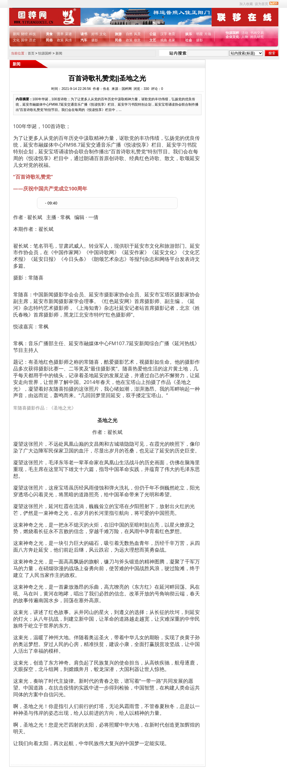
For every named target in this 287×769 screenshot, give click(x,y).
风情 (68, 40)
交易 (260, 33)
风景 (137, 34)
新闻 (16, 34)
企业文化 (233, 37)
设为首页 (261, 4)
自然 (129, 34)
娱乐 (188, 34)
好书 (94, 34)
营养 (60, 34)
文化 (16, 40)
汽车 (83, 40)
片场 (207, 34)
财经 (24, 34)
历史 (32, 40)
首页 (31, 53)
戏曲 (163, 40)
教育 (171, 34)
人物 (244, 37)
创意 (137, 40)
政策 (60, 40)
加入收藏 (246, 4)
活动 (244, 33)
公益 (152, 34)
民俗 (49, 40)
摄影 (94, 40)
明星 (199, 34)
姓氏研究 (257, 37)
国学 (24, 40)
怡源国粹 (233, 33)
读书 (83, 34)
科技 (32, 34)
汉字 (163, 34)
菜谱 (68, 34)
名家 (171, 40)
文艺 (152, 40)
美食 (49, 34)
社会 (188, 40)
